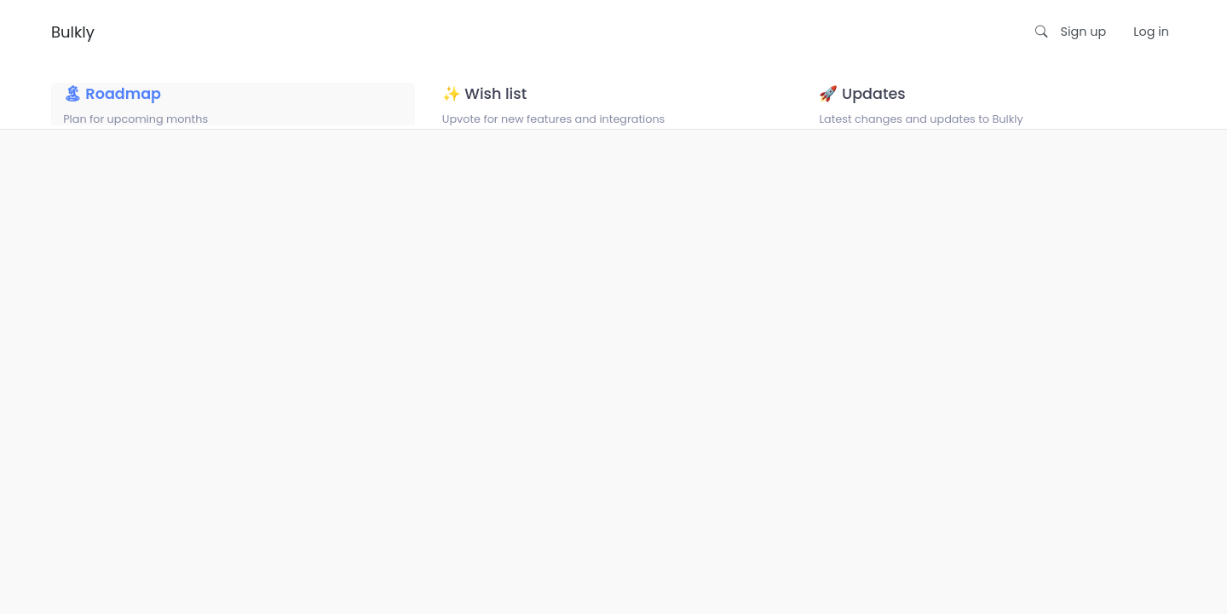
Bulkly (73, 32)
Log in (1151, 31)
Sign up (1084, 31)
